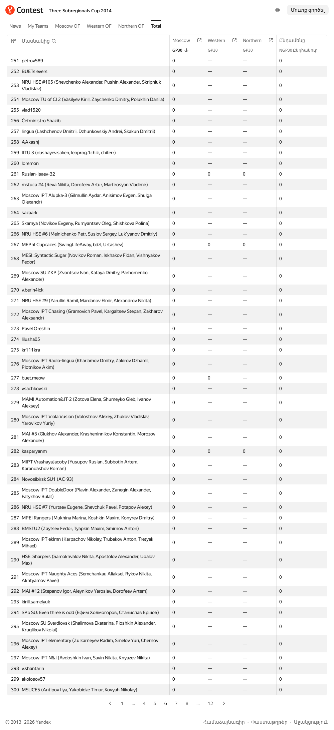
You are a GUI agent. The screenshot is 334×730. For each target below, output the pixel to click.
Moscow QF (67, 26)
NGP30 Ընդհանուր (301, 50)
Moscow (184, 40)
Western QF (99, 26)
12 (210, 703)
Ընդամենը (295, 40)
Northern (255, 40)
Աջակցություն (311, 722)
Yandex (43, 722)
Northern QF (131, 26)
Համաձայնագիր (224, 722)
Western (220, 40)
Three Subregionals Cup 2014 (80, 10)
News (15, 26)
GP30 (180, 50)
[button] (39, 41)
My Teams (38, 26)
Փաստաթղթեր (269, 722)
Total (156, 26)
